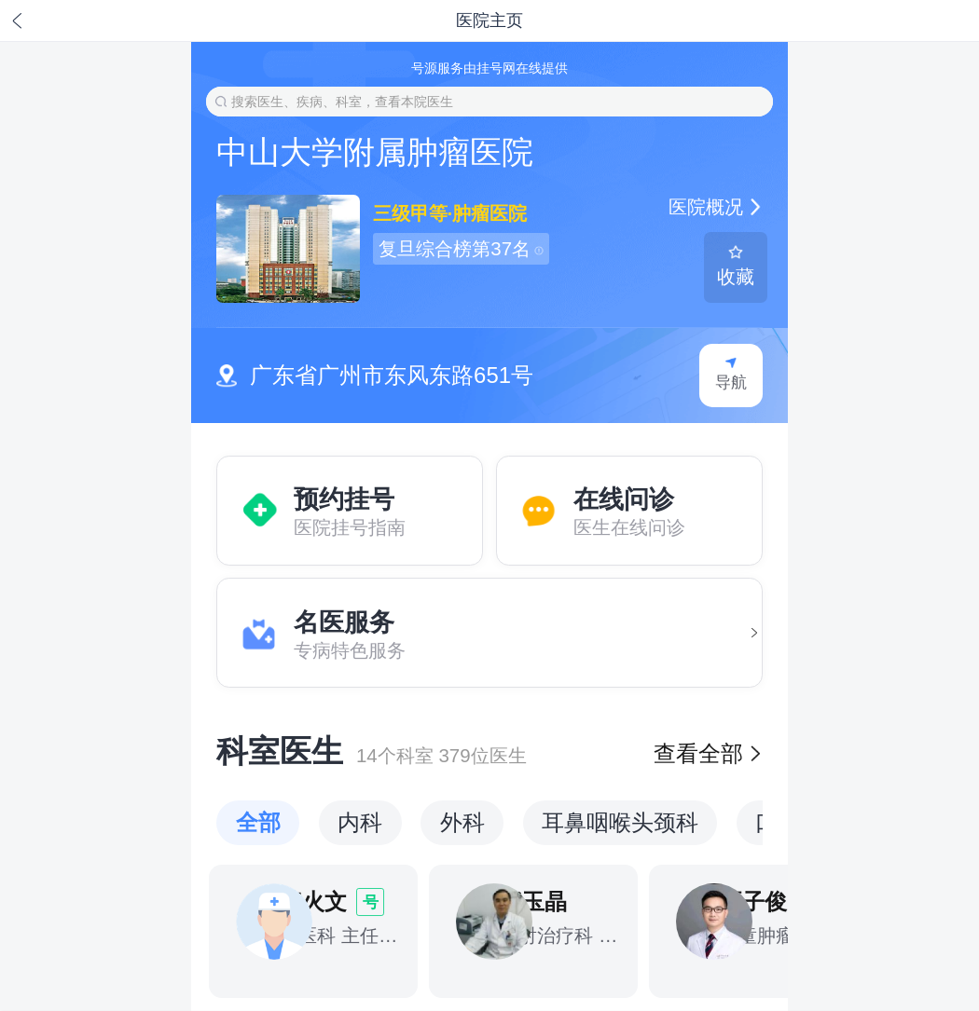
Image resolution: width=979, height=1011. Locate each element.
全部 (258, 822)
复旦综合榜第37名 (461, 248)
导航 (730, 374)
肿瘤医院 (488, 213)
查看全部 (708, 753)
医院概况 (715, 206)
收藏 (735, 266)
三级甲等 (410, 213)
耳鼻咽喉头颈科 (620, 822)
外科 (462, 822)
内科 (360, 822)
